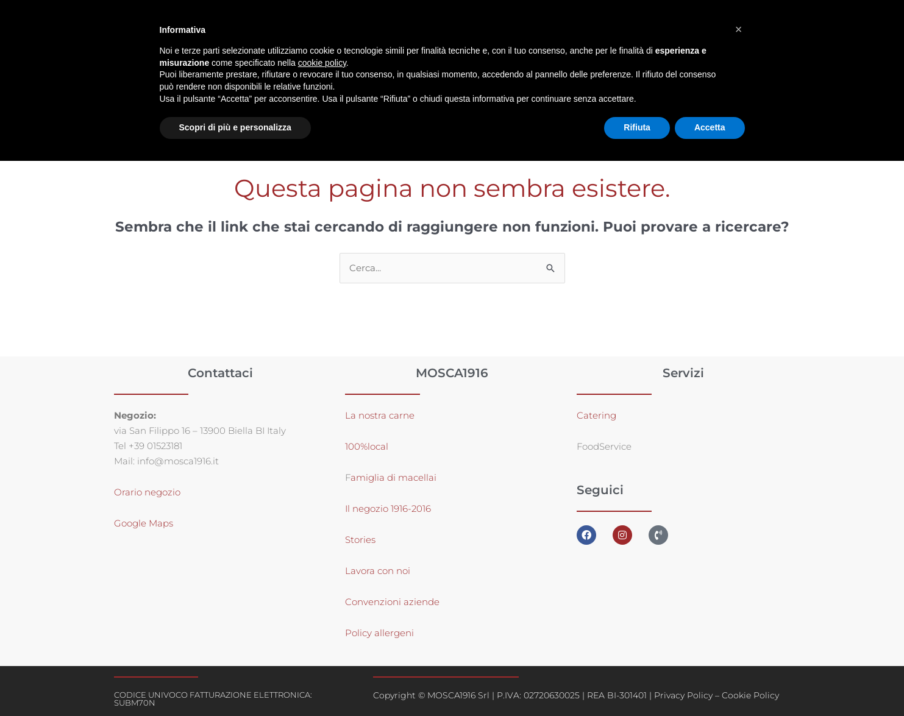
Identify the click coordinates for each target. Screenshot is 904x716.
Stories (360, 539)
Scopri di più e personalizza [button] (235, 127)
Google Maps (143, 523)
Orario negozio (147, 492)
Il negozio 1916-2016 (388, 508)
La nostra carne (381, 415)
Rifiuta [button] (637, 127)
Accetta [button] (709, 127)
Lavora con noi (377, 570)
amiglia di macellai (393, 477)
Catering (596, 415)
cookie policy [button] (322, 63)
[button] (739, 29)
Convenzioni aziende (392, 602)
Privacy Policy (683, 695)
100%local (366, 446)
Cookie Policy (750, 695)
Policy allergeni (379, 633)
